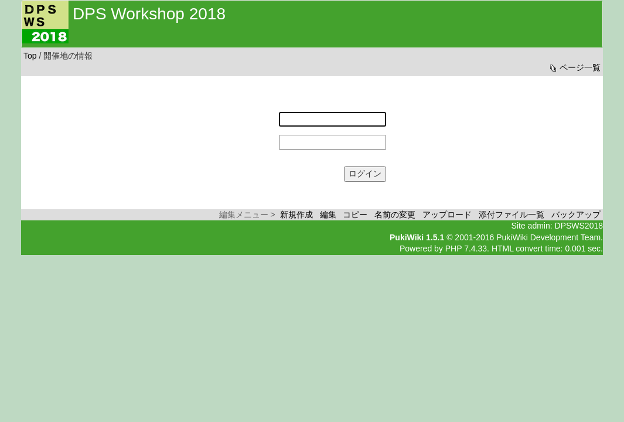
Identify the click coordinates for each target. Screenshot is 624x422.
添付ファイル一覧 (511, 214)
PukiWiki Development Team (548, 237)
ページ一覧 (574, 67)
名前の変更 (394, 214)
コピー (355, 214)
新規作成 (296, 214)
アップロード (447, 214)
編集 (328, 214)
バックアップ (576, 214)
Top (30, 55)
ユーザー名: (254, 114)
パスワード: (254, 137)
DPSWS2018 (579, 225)
